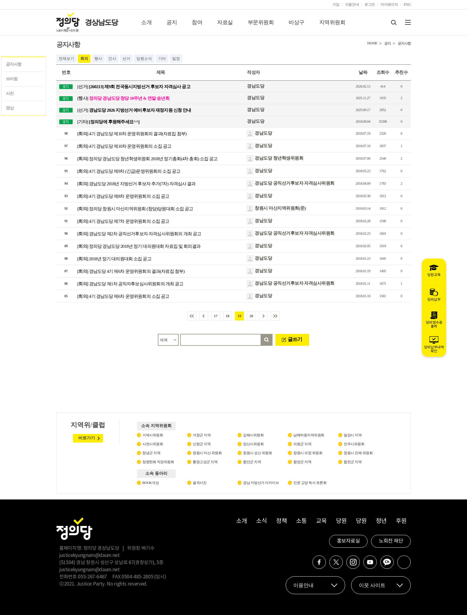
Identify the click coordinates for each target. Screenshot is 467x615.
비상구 (296, 22)
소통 (301, 521)
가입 (335, 4)
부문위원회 (261, 22)
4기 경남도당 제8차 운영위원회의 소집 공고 (123, 196)
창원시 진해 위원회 (358, 453)
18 (227, 316)
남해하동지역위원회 (308, 435)
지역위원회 (332, 22)
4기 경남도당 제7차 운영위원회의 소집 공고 (123, 221)
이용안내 (352, 4)
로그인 (370, 4)
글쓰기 (295, 339)
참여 (197, 22)
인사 (112, 58)
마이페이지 (389, 4)
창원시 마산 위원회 (207, 453)
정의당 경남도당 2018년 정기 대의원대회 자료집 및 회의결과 (138, 246)
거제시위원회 (152, 435)
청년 (381, 521)
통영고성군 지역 (205, 462)
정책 (281, 521)
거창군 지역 (202, 435)
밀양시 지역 (353, 435)
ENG (407, 4)
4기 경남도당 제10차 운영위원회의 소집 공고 (124, 146)
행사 (98, 58)
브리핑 (12, 79)
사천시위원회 (152, 444)
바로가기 (86, 438)
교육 (321, 521)
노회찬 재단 (391, 541)
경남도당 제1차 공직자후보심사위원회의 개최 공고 (130, 283)
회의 (84, 58)
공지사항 (13, 64)
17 (215, 316)
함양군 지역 (302, 462)
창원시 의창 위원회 (307, 453)
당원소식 (144, 58)
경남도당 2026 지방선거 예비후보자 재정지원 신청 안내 (134, 110)
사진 (10, 93)
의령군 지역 (302, 444)
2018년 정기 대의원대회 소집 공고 (114, 258)
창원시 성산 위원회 (257, 453)
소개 (146, 22)
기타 (162, 58)
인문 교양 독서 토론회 (309, 483)
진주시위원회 (354, 444)
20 (251, 316)
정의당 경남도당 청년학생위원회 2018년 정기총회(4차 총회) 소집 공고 (147, 158)
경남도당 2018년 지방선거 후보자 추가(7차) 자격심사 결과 (136, 183)
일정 (176, 58)
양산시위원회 (253, 444)
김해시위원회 (253, 435)
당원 (341, 521)
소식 (261, 521)
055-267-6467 (92, 577)
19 (239, 316)
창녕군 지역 (151, 453)
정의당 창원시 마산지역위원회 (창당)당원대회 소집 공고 (135, 208)
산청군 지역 (202, 444)
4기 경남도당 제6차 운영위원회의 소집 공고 (123, 296)
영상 (10, 108)
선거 (126, 58)
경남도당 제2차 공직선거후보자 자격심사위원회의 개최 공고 (139, 233)
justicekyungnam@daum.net (89, 555)
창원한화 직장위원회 (158, 462)
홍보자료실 (348, 541)
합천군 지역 (353, 462)
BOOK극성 (150, 483)
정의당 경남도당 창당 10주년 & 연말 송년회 (123, 98)
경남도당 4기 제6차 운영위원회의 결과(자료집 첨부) (130, 271)
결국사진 (199, 483)
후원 (401, 521)
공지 (171, 22)
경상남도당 (101, 22)
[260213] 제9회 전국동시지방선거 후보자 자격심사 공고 (133, 86)
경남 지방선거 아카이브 (261, 483)
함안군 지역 (252, 462)
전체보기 (66, 58)
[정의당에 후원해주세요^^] (108, 121)
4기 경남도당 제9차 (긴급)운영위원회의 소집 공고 (128, 171)
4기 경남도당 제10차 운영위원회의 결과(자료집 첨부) (131, 133)
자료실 (225, 22)
